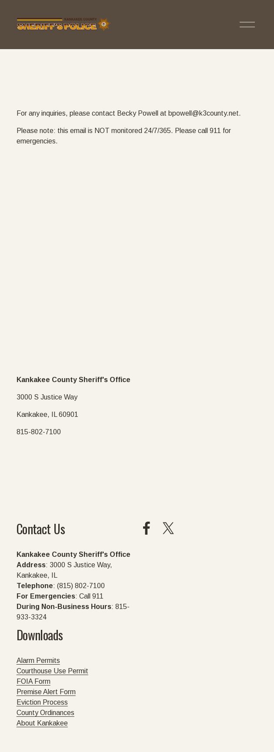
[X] (168, 528)
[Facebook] (147, 528)
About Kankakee (42, 723)
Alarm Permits (38, 660)
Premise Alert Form (46, 691)
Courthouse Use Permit (52, 671)
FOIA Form (33, 681)
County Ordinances (45, 712)
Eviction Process (42, 702)
